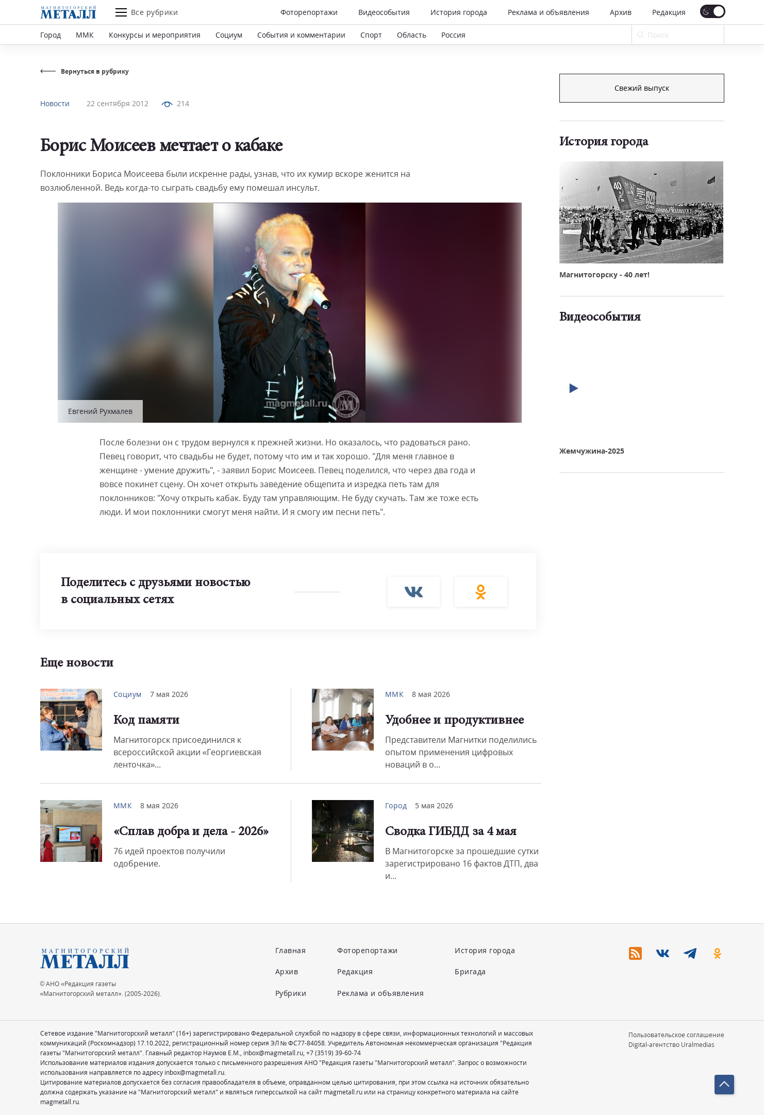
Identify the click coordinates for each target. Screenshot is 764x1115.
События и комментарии (301, 35)
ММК (85, 35)
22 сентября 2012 (117, 103)
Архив (621, 12)
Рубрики (291, 993)
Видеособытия (384, 12)
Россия (453, 35)
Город (50, 35)
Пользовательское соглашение (676, 1034)
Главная (290, 950)
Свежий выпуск (641, 262)
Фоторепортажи (309, 12)
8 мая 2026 (431, 694)
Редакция (669, 12)
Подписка (642, 88)
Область (411, 35)
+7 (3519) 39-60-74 (333, 1053)
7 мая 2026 (169, 694)
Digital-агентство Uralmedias (671, 1044)
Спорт (371, 35)
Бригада (470, 971)
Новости (55, 103)
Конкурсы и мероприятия (155, 35)
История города (458, 12)
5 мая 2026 (434, 805)
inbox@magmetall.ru (273, 1053)
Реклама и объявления (548, 12)
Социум (228, 35)
